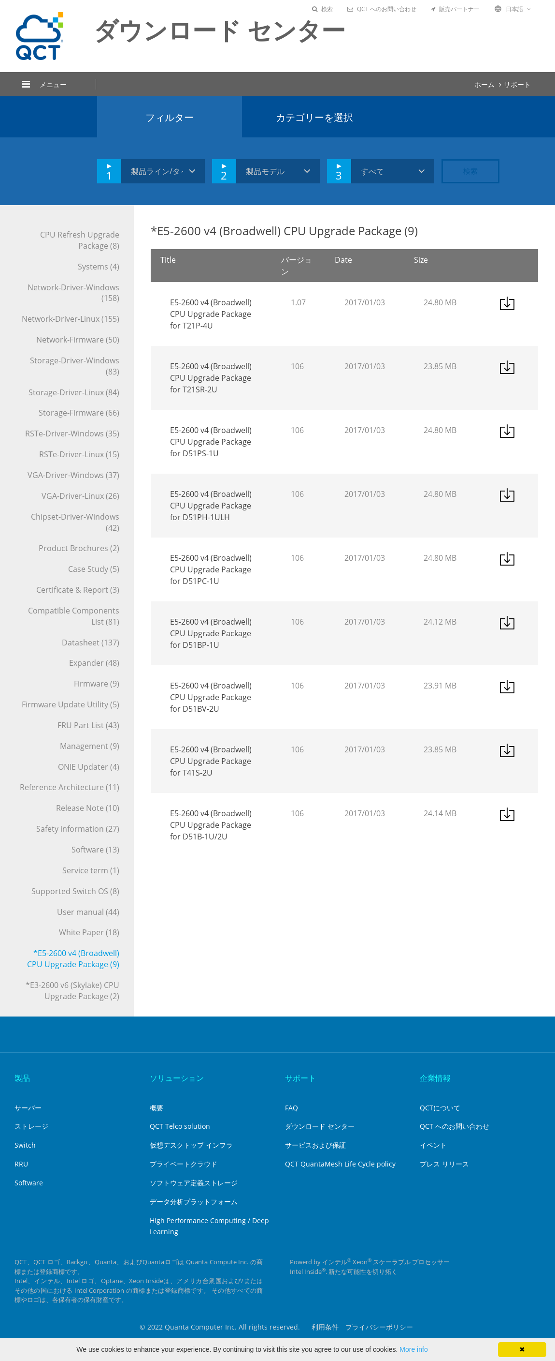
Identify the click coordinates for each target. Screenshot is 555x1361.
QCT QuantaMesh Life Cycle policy (340, 1163)
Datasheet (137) (90, 642)
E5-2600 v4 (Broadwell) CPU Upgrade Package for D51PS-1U (211, 442)
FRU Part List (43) (88, 725)
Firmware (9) (96, 683)
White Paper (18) (89, 932)
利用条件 (325, 1326)
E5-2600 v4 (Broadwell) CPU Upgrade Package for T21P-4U (211, 314)
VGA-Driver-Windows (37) (73, 475)
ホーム (484, 84)
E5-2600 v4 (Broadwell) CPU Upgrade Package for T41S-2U (211, 761)
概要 (156, 1107)
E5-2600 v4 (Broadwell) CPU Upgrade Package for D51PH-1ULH (211, 506)
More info (413, 1349)
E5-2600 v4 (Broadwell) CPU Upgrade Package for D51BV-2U (211, 697)
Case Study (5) (93, 569)
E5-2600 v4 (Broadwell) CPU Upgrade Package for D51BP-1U (211, 633)
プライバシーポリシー (379, 1326)
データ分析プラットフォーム (194, 1201)
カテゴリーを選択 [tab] (314, 117)
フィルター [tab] (169, 117)
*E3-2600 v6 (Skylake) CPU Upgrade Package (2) (72, 991)
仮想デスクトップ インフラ (191, 1145)
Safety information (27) (77, 828)
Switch (25, 1145)
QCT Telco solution (180, 1126)
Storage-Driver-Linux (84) (73, 392)
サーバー (28, 1107)
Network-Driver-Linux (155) (70, 319)
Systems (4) (98, 266)
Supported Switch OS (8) (75, 891)
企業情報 (435, 1078)
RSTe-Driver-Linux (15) (79, 454)
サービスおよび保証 (315, 1145)
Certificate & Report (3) (77, 589)
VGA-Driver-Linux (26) (80, 496)
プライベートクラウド (183, 1163)
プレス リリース (444, 1163)
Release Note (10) (87, 808)
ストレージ (31, 1126)
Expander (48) (94, 663)
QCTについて (440, 1107)
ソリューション (177, 1078)
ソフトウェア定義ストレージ (194, 1182)
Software (28, 1182)
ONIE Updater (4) (88, 767)
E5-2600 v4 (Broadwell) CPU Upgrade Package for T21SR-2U (211, 378)
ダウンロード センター (320, 1126)
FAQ (291, 1107)
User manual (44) (88, 912)
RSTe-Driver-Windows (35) (72, 433)
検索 (322, 9)
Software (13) (95, 849)
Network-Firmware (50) (77, 339)
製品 (22, 1078)
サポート (517, 84)
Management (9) (89, 746)
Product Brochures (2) (79, 548)
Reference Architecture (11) (69, 787)
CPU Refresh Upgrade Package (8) (79, 240)
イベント (433, 1145)
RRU (21, 1163)
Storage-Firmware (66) (79, 412)
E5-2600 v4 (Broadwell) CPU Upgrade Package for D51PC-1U (211, 569)
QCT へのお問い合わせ (381, 9)
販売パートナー (455, 9)
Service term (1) (90, 870)
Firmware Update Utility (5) (70, 704)
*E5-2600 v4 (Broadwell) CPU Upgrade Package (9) (73, 959)
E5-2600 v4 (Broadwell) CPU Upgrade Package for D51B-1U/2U (211, 825)
